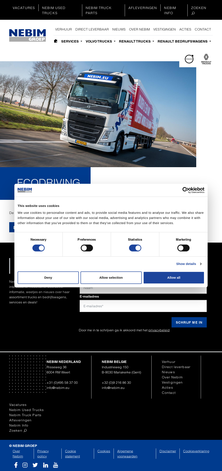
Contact (203, 29)
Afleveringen (142, 8)
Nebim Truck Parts (99, 10)
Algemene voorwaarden (127, 453)
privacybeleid (159, 330)
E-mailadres (89, 296)
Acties (185, 29)
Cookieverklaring (196, 451)
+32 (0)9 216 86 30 (116, 382)
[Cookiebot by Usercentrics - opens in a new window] (185, 190)
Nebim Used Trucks (53, 10)
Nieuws (119, 29)
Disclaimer (168, 451)
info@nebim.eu (58, 387)
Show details (186, 264)
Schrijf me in (189, 322)
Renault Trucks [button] (135, 41)
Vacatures (24, 8)
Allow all (173, 277)
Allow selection (111, 277)
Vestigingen (164, 29)
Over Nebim (139, 29)
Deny (48, 277)
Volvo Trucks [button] (99, 41)
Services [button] (70, 41)
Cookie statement (72, 453)
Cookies (103, 451)
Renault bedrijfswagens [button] (183, 41)
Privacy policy (43, 453)
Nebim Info (170, 10)
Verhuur (63, 29)
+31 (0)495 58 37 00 (62, 382)
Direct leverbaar (92, 29)
